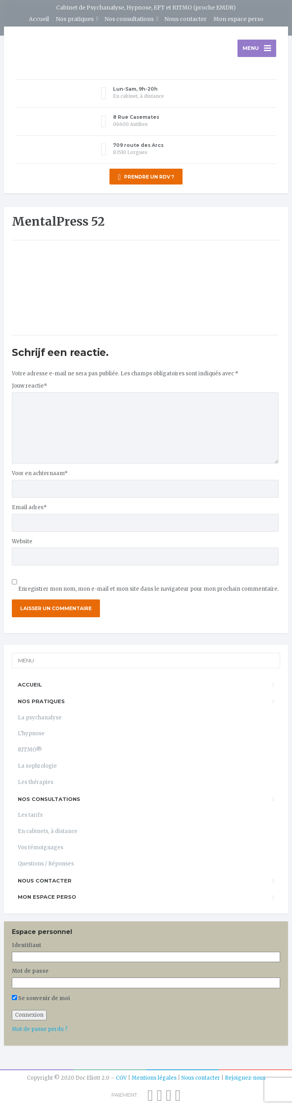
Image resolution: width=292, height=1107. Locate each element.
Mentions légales (154, 1078)
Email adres (29, 507)
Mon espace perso (238, 19)
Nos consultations (129, 19)
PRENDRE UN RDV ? (146, 177)
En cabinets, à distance (47, 831)
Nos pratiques (75, 19)
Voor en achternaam (40, 473)
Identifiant (26, 945)
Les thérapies (35, 782)
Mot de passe (30, 971)
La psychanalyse (40, 717)
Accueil (39, 19)
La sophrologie (37, 766)
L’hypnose (31, 733)
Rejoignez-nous (245, 1078)
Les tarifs (30, 815)
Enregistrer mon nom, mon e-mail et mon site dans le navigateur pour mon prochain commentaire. (148, 589)
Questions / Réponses (46, 863)
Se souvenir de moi (41, 998)
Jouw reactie (29, 385)
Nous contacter (185, 19)
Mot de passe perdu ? (40, 1029)
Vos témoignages (40, 847)
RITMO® (30, 749)
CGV (121, 1078)
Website (22, 541)
